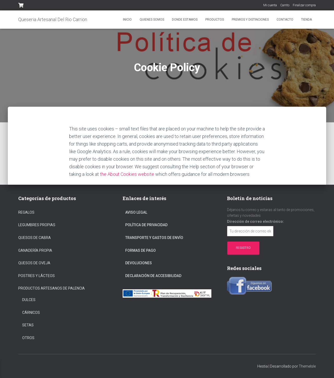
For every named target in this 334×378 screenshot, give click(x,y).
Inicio (127, 19)
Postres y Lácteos (36, 276)
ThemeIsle (307, 366)
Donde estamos (185, 19)
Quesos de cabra (34, 238)
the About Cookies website (127, 174)
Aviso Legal (136, 212)
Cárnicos (31, 312)
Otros (28, 338)
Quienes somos (152, 19)
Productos (214, 19)
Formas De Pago (140, 250)
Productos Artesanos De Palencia (51, 288)
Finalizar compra (304, 5)
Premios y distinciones (250, 19)
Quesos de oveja (34, 263)
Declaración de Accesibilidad (153, 276)
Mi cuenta (270, 5)
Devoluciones (138, 263)
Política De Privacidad (146, 225)
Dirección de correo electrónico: (255, 221)
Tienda (306, 19)
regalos (26, 212)
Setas (28, 325)
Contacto (285, 19)
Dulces (28, 300)
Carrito (284, 5)
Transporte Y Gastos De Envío (154, 238)
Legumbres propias (36, 225)
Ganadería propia (35, 250)
